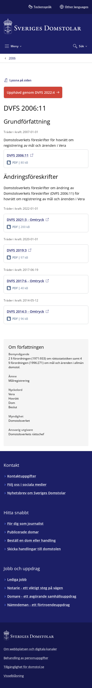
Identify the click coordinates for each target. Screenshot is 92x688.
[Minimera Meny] (13, 46)
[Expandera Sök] (80, 46)
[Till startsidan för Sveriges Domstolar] (42, 26)
